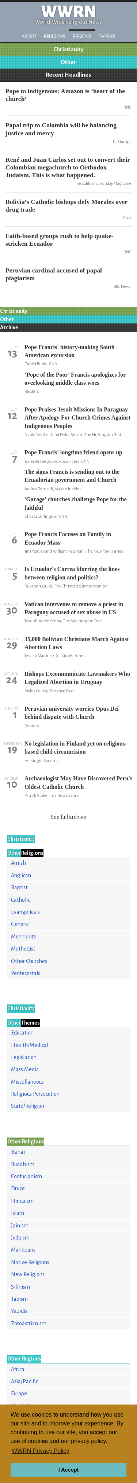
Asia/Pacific (24, 1381)
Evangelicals (25, 912)
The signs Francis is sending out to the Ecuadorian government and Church (71, 476)
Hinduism (22, 1201)
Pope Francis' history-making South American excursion (69, 351)
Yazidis (19, 1311)
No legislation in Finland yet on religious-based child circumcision (75, 747)
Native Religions (30, 1262)
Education (22, 1033)
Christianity (68, 49)
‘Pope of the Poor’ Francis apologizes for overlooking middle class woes (75, 378)
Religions (54, 36)
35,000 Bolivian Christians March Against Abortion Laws (76, 643)
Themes (107, 36)
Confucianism (26, 1176)
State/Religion (27, 1106)
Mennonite (24, 937)
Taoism (19, 1299)
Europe (19, 1393)
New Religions (28, 1274)
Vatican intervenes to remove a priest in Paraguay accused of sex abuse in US (73, 608)
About (29, 36)
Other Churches (29, 961)
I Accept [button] (68, 1470)
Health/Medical (29, 1045)
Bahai (18, 1152)
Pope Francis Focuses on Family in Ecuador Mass (67, 538)
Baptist (19, 887)
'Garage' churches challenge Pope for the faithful (75, 503)
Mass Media (25, 1069)
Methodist (23, 949)
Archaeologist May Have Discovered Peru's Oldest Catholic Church (78, 782)
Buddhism (22, 1164)
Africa (17, 1369)
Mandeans (23, 1250)
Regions (82, 36)
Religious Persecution (35, 1094)
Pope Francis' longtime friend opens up (73, 452)
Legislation (24, 1057)
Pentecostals (25, 973)
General (20, 924)
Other (68, 62)
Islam (17, 1213)
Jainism (19, 1225)
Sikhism (20, 1287)
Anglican (21, 875)
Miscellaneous (27, 1082)
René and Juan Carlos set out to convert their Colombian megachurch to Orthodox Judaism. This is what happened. (67, 167)
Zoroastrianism (28, 1323)
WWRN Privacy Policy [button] (40, 1451)
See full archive (68, 817)
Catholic (20, 900)
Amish (18, 863)
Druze (18, 1188)
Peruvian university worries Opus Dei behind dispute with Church (71, 713)
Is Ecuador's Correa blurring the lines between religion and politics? (72, 573)
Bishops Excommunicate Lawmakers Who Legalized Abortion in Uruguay (77, 678)
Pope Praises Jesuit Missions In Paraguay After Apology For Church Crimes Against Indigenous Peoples (77, 417)
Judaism (20, 1238)
